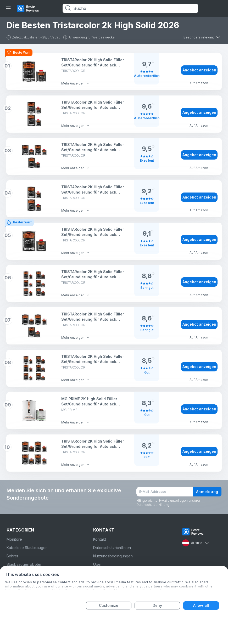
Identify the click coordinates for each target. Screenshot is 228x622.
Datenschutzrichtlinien (112, 547)
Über (97, 564)
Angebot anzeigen (199, 70)
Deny (157, 605)
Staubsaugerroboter (24, 564)
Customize (109, 605)
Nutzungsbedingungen (113, 556)
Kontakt (99, 539)
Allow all (201, 605)
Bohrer (12, 556)
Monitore (14, 539)
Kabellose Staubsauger (27, 547)
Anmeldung (207, 491)
